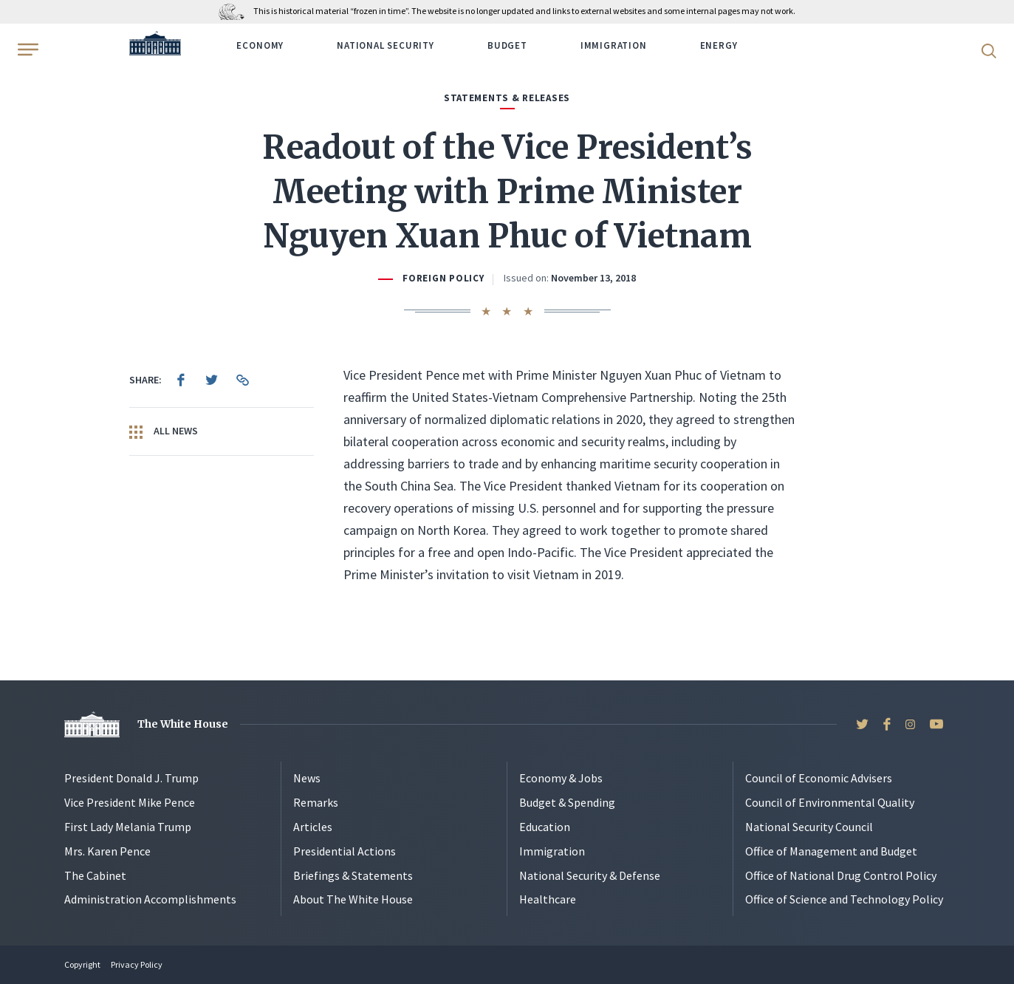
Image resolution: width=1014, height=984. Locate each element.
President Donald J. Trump (131, 778)
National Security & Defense (589, 875)
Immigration (613, 45)
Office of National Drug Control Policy (840, 875)
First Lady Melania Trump (127, 826)
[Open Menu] (26, 49)
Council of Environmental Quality (829, 802)
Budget (507, 45)
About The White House (353, 899)
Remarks (315, 802)
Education (544, 826)
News (307, 778)
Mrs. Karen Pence (107, 851)
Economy (260, 45)
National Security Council (809, 826)
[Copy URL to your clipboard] (243, 380)
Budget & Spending (567, 802)
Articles (312, 826)
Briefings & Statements (353, 875)
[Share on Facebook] (181, 380)
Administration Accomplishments (150, 899)
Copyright (82, 964)
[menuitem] (181, 380)
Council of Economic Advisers (818, 778)
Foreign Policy (443, 278)
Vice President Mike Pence (129, 802)
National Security (385, 45)
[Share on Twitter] (212, 380)
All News (163, 431)
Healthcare (547, 899)
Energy (719, 45)
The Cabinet (95, 875)
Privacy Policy (136, 964)
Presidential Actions (344, 851)
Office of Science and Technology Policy (844, 899)
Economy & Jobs (561, 778)
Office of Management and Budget (831, 851)
